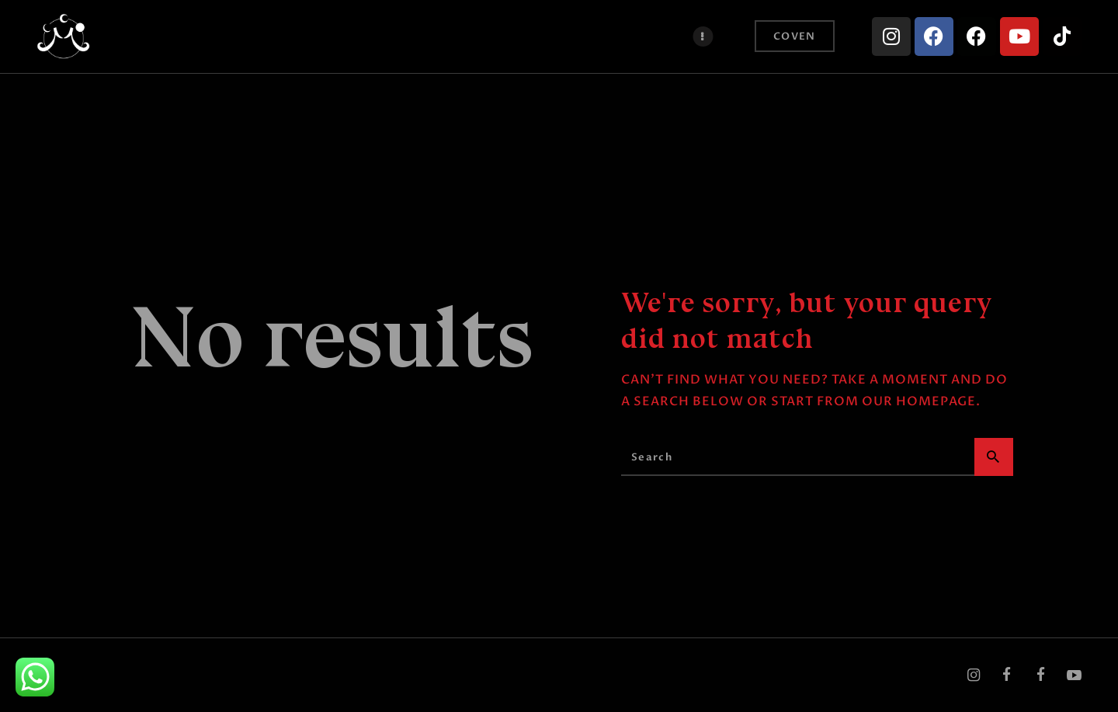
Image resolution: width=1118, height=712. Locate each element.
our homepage (919, 401)
